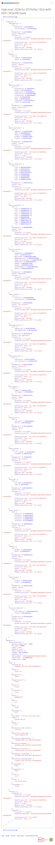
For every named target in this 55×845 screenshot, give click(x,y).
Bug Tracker (20, 836)
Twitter (7, 836)
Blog (2, 836)
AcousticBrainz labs (31, 836)
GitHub (13, 836)
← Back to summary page (9, 17)
